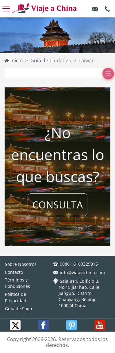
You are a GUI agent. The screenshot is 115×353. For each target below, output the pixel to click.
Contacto (14, 272)
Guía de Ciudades (50, 60)
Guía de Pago (18, 308)
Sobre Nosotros (20, 264)
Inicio (14, 60)
